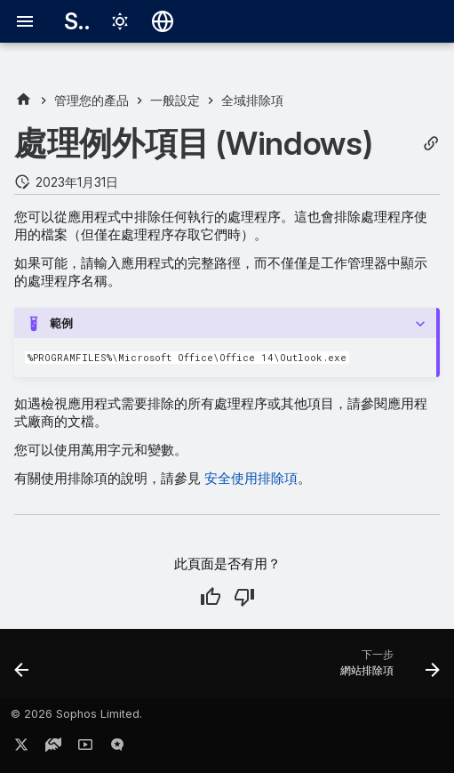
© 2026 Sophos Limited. (76, 714)
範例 (61, 323)
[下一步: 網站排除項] (387, 669)
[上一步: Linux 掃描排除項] (22, 669)
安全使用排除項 (251, 478)
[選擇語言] (162, 21)
